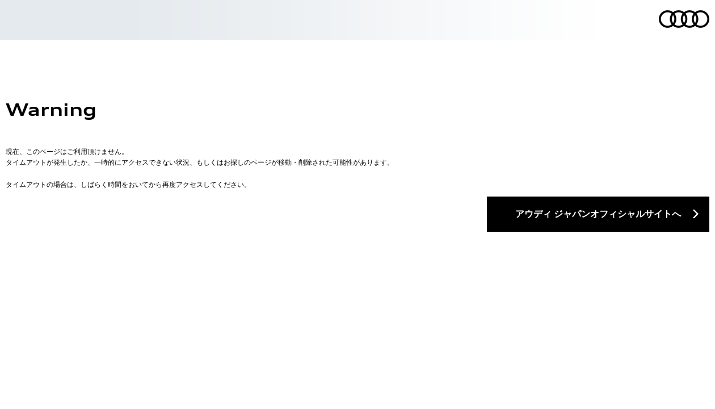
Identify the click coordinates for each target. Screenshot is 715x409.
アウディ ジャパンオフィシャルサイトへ (598, 213)
